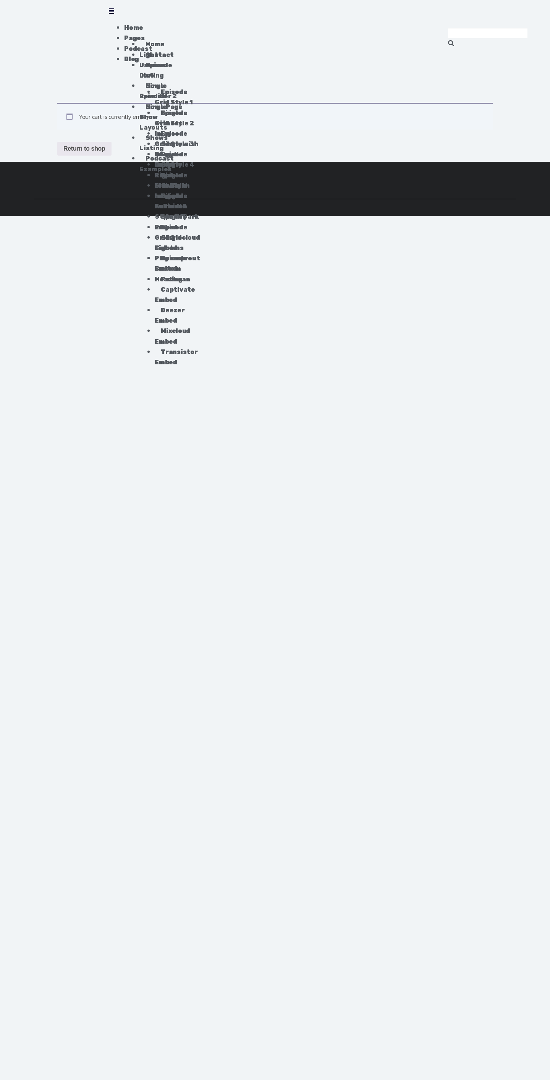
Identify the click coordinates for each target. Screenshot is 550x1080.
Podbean (175, 279)
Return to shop (84, 148)
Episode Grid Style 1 (173, 97)
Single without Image (168, 123)
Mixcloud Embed (172, 336)
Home (133, 27)
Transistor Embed (176, 357)
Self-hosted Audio (167, 196)
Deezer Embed (169, 315)
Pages (134, 38)
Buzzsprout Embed (177, 263)
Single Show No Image (169, 154)
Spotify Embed (171, 222)
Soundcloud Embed (177, 243)
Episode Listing (155, 70)
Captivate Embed (175, 295)
